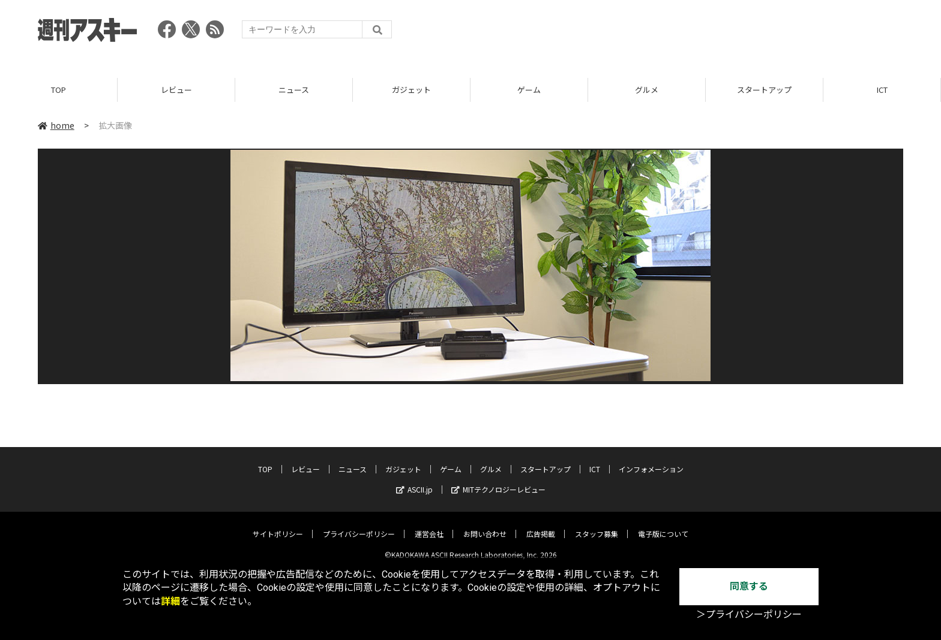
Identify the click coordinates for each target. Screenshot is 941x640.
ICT (882, 89)
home (56, 125)
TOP (58, 89)
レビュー (176, 89)
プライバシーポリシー (359, 525)
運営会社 (429, 525)
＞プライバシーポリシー (749, 614)
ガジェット (411, 89)
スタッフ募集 (596, 525)
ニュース (293, 89)
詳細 (170, 601)
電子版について (663, 525)
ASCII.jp (414, 480)
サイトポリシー (278, 525)
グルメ (646, 89)
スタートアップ (764, 89)
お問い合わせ (485, 525)
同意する (749, 586)
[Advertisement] (684, 33)
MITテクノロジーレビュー (498, 480)
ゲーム (529, 89)
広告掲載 (540, 525)
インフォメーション (651, 460)
